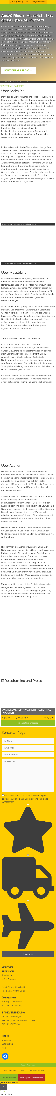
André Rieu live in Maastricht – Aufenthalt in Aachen (27, 711)
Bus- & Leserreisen (9, 1070)
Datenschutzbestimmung (32, 795)
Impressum (7, 1040)
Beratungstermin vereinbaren (31, 1078)
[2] (28, 855)
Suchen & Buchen (37, 1070)
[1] (28, 804)
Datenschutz (7, 1044)
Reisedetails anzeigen (28, 723)
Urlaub (23, 1070)
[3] (28, 901)
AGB (4, 1048)
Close (3, 1091)
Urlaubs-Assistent (9, 1078)
